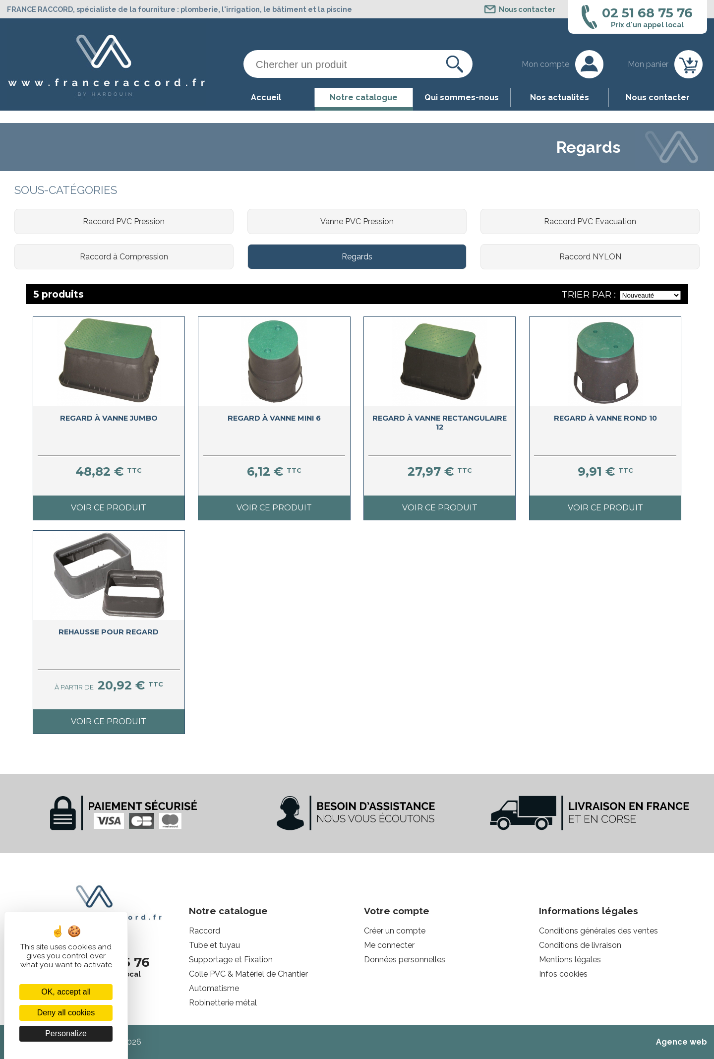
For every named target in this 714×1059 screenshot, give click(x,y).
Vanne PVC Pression (357, 221)
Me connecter (389, 945)
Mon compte (545, 64)
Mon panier (648, 64)
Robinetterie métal (223, 1002)
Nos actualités (559, 97)
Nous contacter (658, 97)
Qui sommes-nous (461, 97)
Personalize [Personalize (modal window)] (66, 1033)
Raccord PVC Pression (124, 221)
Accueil (266, 97)
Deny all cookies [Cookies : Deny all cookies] (66, 1012)
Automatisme (214, 988)
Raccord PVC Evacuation (590, 221)
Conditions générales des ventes (598, 930)
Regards (357, 256)
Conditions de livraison (580, 945)
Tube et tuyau (214, 945)
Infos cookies (563, 974)
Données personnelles (404, 959)
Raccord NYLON (590, 256)
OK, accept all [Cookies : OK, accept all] (66, 992)
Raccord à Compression (124, 256)
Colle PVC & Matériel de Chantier (248, 974)
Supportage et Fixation (231, 959)
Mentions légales (570, 959)
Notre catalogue (364, 97)
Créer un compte (394, 930)
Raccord (204, 930)
